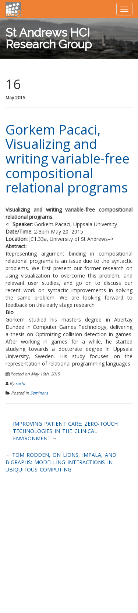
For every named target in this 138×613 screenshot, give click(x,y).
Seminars (39, 393)
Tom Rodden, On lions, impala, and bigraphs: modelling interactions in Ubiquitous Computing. (61, 462)
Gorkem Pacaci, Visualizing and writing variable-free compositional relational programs (68, 159)
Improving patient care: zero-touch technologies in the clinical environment (65, 431)
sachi (20, 383)
